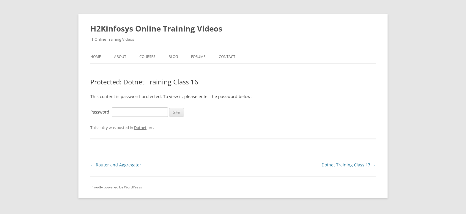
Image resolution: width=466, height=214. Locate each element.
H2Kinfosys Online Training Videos (156, 28)
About (120, 56)
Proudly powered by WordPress (116, 187)
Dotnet (140, 127)
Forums (198, 56)
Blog (173, 56)
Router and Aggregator (115, 165)
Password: (129, 112)
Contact (227, 56)
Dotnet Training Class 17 (349, 165)
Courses (147, 56)
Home (95, 56)
